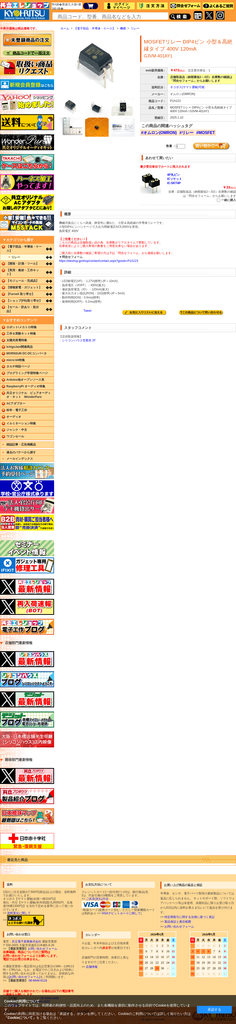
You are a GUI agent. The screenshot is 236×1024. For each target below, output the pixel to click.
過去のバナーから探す (21, 452)
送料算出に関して (19, 913)
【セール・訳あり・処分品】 (22, 309)
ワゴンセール (15, 436)
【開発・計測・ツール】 (22, 263)
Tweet (87, 310)
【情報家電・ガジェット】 (24, 287)
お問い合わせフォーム (179, 926)
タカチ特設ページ (18, 366)
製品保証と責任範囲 (177, 921)
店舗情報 (92, 967)
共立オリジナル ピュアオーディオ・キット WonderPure (28, 395)
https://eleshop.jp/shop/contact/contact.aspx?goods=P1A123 (98, 261)
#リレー (186, 133)
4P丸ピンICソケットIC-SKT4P (174, 179)
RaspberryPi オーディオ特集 (25, 386)
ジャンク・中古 (16, 429)
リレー (135, 28)
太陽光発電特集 (16, 340)
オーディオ (13, 416)
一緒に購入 (228, 200)
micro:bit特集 (15, 360)
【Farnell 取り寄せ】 (20, 294)
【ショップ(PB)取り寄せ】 (24, 300)
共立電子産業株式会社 (26, 941)
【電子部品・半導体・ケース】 (94, 28)
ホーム (64, 28)
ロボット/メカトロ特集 (21, 327)
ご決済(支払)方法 (97, 899)
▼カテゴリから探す (18, 240)
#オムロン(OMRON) (159, 133)
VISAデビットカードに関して (121, 913)
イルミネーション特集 (21, 423)
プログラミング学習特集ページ (27, 373)
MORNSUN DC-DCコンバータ (26, 353)
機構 (123, 28)
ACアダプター (15, 403)
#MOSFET (205, 133)
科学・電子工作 (16, 410)
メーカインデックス (19, 458)
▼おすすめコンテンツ (20, 320)
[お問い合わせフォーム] (24, 977)
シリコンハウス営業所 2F (79, 340)
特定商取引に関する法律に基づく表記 (189, 917)
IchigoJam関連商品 (19, 347)
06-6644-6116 (37, 980)
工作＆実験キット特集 (21, 333)
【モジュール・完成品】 (22, 281)
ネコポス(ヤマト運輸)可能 (187, 87)
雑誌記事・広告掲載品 (21, 444)
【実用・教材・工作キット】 (22, 272)
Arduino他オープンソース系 (25, 379)
